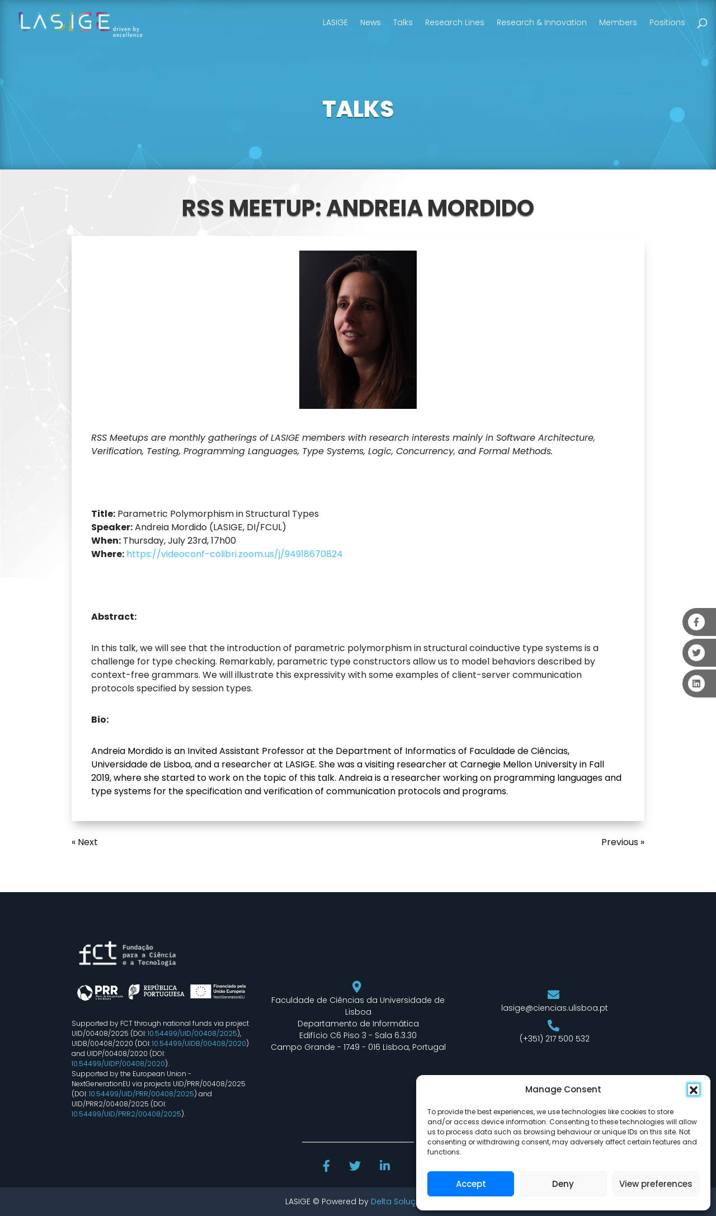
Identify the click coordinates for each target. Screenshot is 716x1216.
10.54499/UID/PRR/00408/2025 (141, 1094)
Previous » (622, 842)
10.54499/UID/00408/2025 (192, 1033)
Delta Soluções (401, 1201)
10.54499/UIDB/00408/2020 (199, 1043)
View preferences (656, 1184)
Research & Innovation (542, 22)
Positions (667, 22)
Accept (471, 1184)
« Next (85, 842)
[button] (693, 1089)
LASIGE (335, 22)
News (370, 22)
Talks (403, 22)
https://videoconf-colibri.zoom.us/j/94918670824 (234, 554)
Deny (563, 1184)
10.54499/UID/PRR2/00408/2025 (126, 1114)
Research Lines (454, 22)
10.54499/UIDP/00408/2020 (118, 1063)
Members (618, 22)
